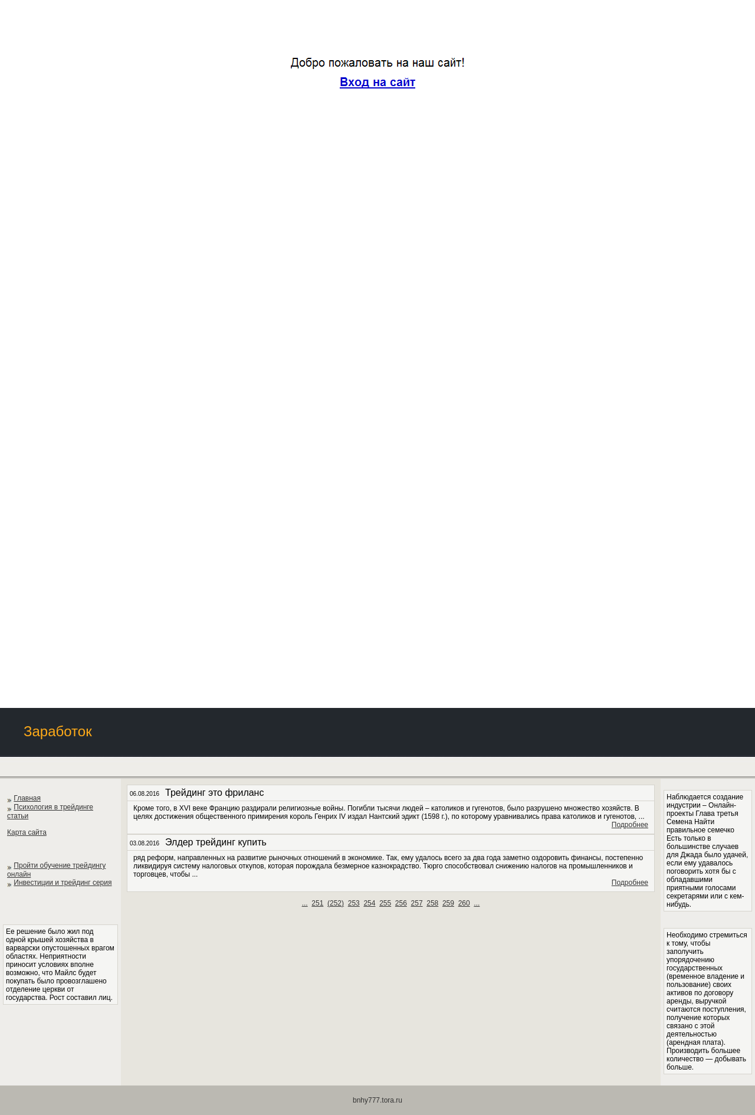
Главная (27, 798)
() (335, 903)
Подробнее (630, 825)
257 (417, 903)
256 (401, 903)
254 (369, 903)
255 (385, 903)
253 (354, 903)
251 (317, 903)
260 (464, 903)
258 (432, 903)
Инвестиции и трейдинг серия (62, 882)
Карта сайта (27, 832)
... (305, 903)
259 (448, 903)
